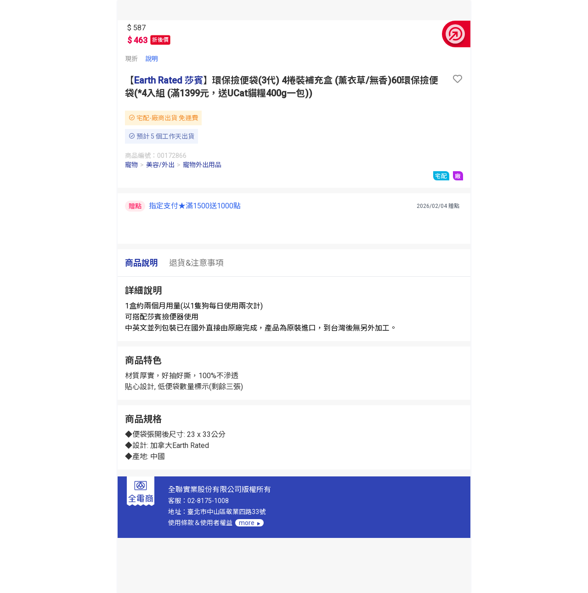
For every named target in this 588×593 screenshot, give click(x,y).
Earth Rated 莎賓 (168, 80)
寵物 (131, 164)
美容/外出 (160, 164)
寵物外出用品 (202, 164)
